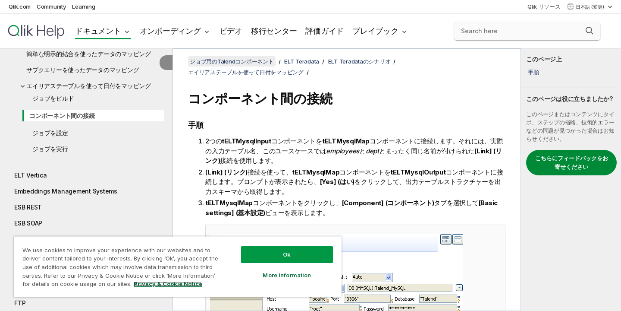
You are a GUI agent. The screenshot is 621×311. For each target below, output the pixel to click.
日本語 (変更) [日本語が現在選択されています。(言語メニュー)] (590, 7)
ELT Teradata (301, 61)
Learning (83, 6)
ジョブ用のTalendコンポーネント (232, 61)
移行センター (274, 30)
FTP (19, 303)
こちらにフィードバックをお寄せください (571, 162)
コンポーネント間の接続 (61, 115)
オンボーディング (170, 30)
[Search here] (527, 31)
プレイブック (375, 30)
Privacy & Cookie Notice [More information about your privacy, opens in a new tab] (168, 283)
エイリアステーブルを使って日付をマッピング (88, 85)
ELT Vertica (30, 175)
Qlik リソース (544, 6)
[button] (589, 30)
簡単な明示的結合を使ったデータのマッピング (88, 53)
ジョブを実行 (50, 148)
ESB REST (28, 207)
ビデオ (231, 30)
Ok (287, 254)
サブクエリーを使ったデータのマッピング (82, 69)
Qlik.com (20, 6)
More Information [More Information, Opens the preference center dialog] (287, 275)
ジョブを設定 (50, 132)
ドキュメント (98, 30)
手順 (533, 72)
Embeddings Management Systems (65, 191)
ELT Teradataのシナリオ (359, 61)
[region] (178, 266)
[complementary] (571, 179)
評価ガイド (324, 30)
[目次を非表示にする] (166, 62)
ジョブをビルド (53, 98)
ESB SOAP (28, 223)
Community (51, 6)
